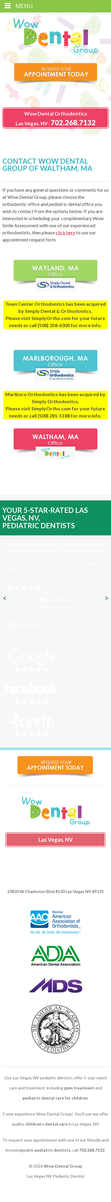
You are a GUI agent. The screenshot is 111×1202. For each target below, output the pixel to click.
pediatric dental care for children (55, 1097)
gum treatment (79, 1087)
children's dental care (46, 1123)
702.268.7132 (73, 122)
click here (65, 232)
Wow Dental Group (63, 1166)
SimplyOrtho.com (51, 318)
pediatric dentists (52, 1150)
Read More (23, 624)
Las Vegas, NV (32, 123)
